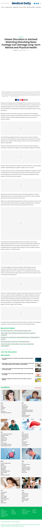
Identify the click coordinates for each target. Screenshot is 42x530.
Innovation (3, 512)
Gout (2, 442)
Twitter (33, 511)
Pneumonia (24, 472)
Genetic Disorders (5, 435)
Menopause (3, 469)
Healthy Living (4, 513)
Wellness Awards (31, 7)
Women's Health (25, 498)
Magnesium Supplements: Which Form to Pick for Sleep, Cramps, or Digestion (17, 379)
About (12, 509)
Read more (21, 526)
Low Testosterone (25, 444)
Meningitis (3, 468)
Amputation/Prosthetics (6, 412)
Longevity (24, 443)
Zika (23, 501)
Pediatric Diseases (26, 469)
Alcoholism (3, 407)
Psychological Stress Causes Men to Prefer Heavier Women (15, 341)
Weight (23, 497)
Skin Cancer (3, 500)
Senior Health (4, 496)
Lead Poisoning (25, 438)
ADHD (2, 406)
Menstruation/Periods (5, 471)
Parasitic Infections (26, 467)
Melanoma (3, 465)
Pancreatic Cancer (26, 464)
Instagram (34, 512)
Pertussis (24, 471)
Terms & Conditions (26, 511)
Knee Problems (25, 436)
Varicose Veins (25, 495)
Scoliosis (3, 493)
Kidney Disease (25, 435)
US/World (21, 36)
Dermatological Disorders (27, 410)
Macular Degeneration (6, 463)
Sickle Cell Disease (5, 498)
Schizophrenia (4, 492)
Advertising (13, 513)
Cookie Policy (25, 513)
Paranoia (24, 465)
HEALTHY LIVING (22, 7)
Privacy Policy (25, 512)
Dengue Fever (25, 406)
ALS (1, 410)
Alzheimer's (3, 411)
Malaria (2, 464)
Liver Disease (24, 442)
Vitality (2, 509)
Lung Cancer (24, 445)
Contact (13, 511)
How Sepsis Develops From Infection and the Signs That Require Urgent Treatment (17, 359)
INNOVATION (15, 7)
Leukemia (24, 439)
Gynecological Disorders (6, 444)
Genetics (3, 436)
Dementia (24, 404)
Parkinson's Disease (26, 468)
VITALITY (3, 7)
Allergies (3, 408)
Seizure (2, 495)
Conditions (5, 387)
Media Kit (24, 509)
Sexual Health (4, 497)
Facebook (34, 509)
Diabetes (24, 412)
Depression (24, 408)
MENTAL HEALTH (9, 7)
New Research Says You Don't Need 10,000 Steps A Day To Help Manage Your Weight (17, 374)
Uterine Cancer (25, 493)
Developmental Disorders (27, 411)
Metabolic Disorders (5, 475)
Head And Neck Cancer (6, 445)
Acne (2, 404)
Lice (22, 440)
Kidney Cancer (25, 434)
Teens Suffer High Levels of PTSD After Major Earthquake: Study (16, 330)
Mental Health (4, 472)
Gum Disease (4, 443)
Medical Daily (21, 3)
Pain (23, 463)
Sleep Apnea (3, 502)
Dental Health (25, 407)
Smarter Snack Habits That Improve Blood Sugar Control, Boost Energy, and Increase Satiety (17, 369)
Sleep (2, 501)
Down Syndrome (25, 416)
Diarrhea (24, 414)
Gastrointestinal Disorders (6, 434)
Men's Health (3, 467)
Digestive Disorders (26, 415)
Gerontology (3, 440)
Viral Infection (25, 496)
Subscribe (13, 512)
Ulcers (23, 492)
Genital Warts (4, 438)
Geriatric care (4, 439)
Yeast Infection (25, 500)
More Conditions (38, 387)
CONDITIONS (38, 7)
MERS (2, 473)
